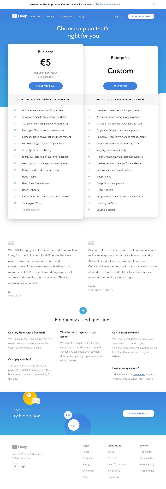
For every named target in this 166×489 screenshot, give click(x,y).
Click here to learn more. (107, 4)
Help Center (139, 374)
